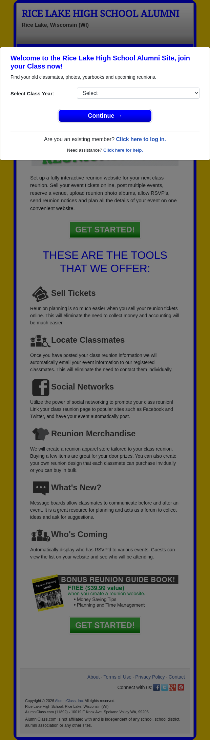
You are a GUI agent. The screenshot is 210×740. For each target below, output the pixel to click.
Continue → (105, 115)
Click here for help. (123, 150)
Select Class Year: (32, 93)
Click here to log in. (141, 139)
